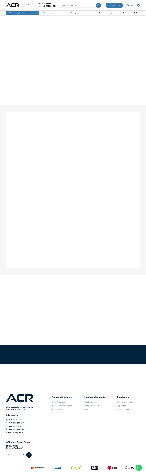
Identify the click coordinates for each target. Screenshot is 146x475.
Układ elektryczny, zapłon (52, 13)
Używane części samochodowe (22, 13)
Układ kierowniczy (105, 13)
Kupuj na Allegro (123, 409)
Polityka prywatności (125, 402)
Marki (135, 13)
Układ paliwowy (89, 13)
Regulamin (121, 405)
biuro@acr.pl (18, 432)
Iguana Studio (23, 409)
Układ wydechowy (123, 13)
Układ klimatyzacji (72, 13)
